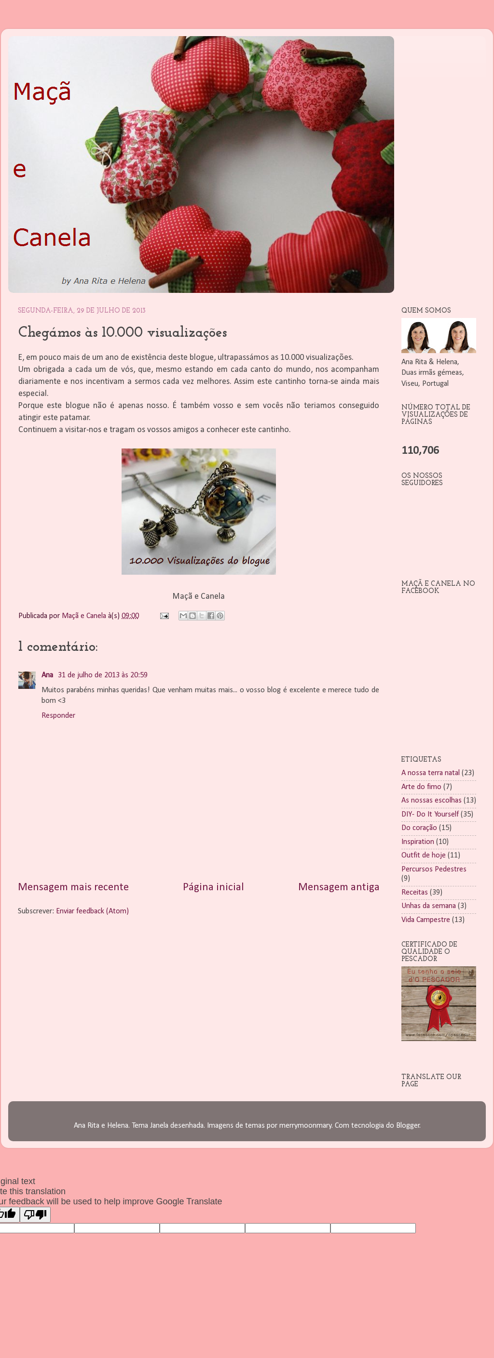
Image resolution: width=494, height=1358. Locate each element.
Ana (48, 675)
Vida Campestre (425, 920)
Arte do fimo (421, 787)
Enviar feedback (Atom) (92, 911)
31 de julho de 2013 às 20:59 (103, 675)
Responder (58, 716)
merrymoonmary (305, 1126)
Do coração (419, 828)
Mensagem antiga (339, 887)
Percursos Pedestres (434, 869)
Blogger (408, 1126)
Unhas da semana (428, 906)
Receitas (414, 893)
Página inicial (213, 887)
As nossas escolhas (431, 800)
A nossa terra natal (430, 773)
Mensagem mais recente (73, 887)
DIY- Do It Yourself (430, 814)
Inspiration (417, 842)
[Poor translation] (35, 1215)
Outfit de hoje (423, 855)
